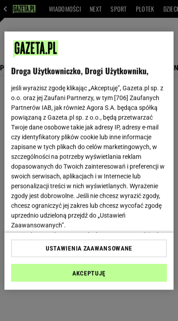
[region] (89, 160)
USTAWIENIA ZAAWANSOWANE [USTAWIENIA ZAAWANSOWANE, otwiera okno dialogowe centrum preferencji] (89, 248)
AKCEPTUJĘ (89, 273)
